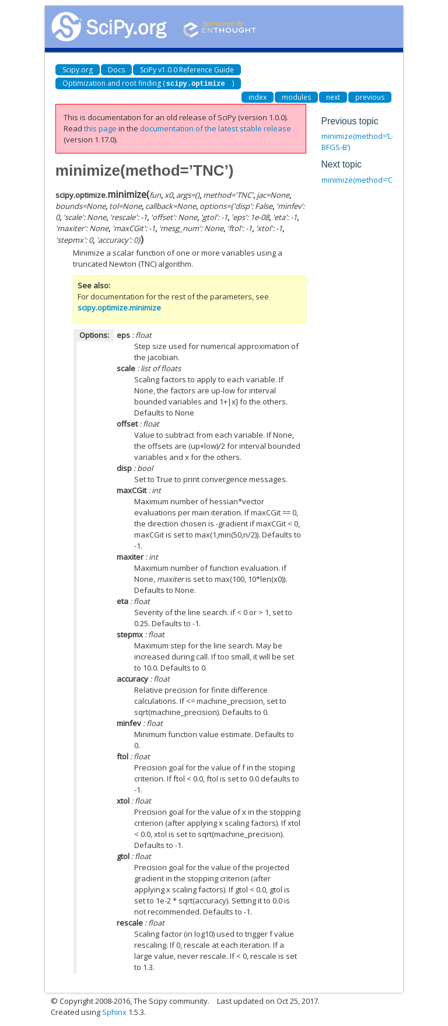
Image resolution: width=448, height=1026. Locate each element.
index (258, 97)
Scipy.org (77, 70)
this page (100, 128)
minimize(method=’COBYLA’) (369, 179)
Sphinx (114, 1011)
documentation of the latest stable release (215, 128)
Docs (116, 70)
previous (369, 97)
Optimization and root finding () (148, 83)
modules (296, 97)
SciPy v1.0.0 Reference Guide (187, 70)
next (333, 97)
